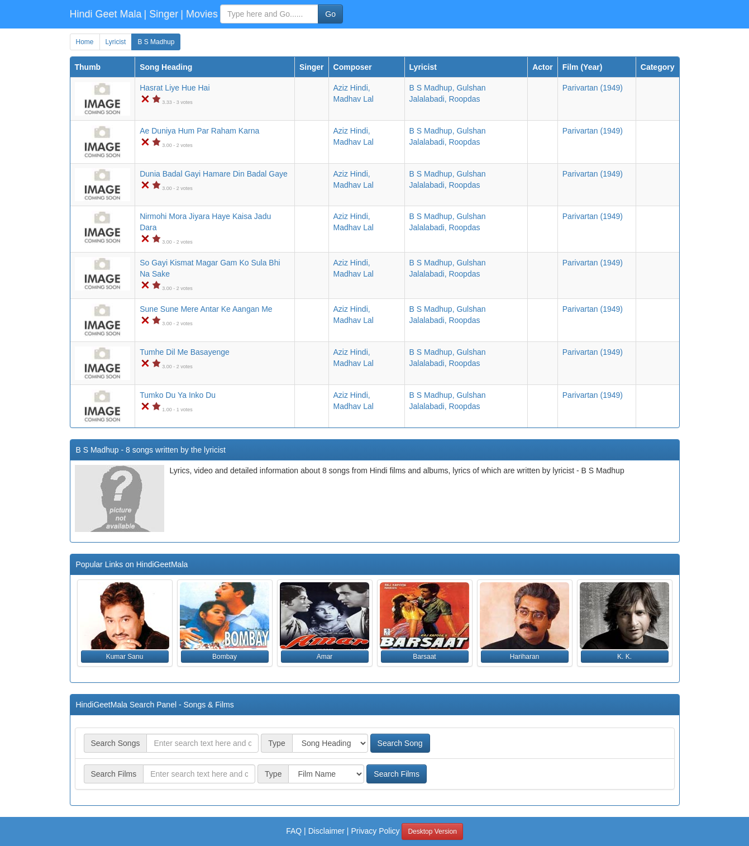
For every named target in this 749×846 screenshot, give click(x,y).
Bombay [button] (224, 656)
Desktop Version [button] (432, 831)
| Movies (199, 14)
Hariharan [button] (525, 656)
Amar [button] (325, 656)
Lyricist (116, 42)
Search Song (400, 743)
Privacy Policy (375, 830)
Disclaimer (326, 830)
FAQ (294, 830)
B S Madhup (155, 42)
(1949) (592, 87)
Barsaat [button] (424, 656)
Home (85, 42)
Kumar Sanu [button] (125, 656)
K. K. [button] (624, 656)
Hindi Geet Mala (106, 14)
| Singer (161, 14)
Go (330, 13)
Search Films (396, 773)
